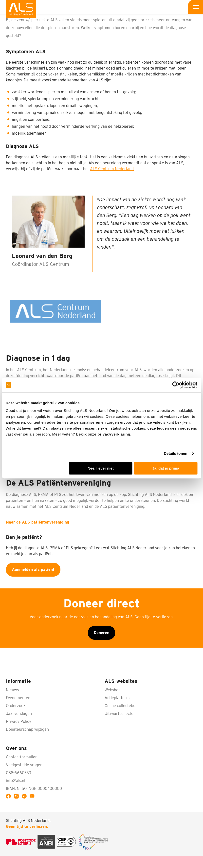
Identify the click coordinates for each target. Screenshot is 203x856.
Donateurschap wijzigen (27, 729)
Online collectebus (121, 705)
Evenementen (18, 697)
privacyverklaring (113, 434)
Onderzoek (15, 705)
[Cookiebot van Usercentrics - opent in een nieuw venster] (175, 385)
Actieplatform (117, 697)
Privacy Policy (18, 721)
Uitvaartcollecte (119, 713)
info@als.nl (15, 780)
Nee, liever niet (101, 468)
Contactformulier (21, 757)
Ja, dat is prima (165, 468)
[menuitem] (21, 9)
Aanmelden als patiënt (33, 569)
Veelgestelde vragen (24, 765)
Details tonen (175, 453)
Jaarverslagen (19, 713)
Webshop (113, 690)
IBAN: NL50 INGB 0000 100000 (34, 788)
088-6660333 (18, 772)
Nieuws (12, 690)
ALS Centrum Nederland (112, 168)
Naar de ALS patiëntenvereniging (37, 522)
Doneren (101, 632)
